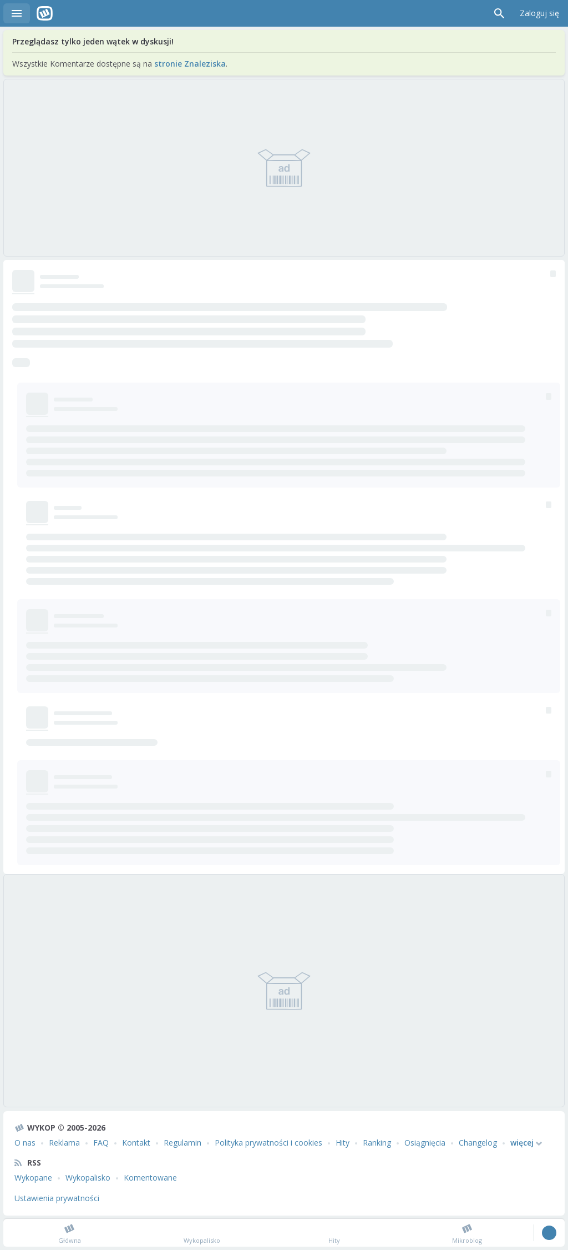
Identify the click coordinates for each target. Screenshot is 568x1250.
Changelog (478, 1142)
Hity (342, 1142)
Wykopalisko (87, 1177)
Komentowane (150, 1177)
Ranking (377, 1142)
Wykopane (33, 1177)
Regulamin (182, 1142)
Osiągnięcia (424, 1142)
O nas (25, 1142)
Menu (16, 13)
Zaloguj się (539, 13)
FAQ (101, 1142)
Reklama (64, 1142)
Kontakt (136, 1142)
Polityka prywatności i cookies (268, 1142)
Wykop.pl (45, 13)
